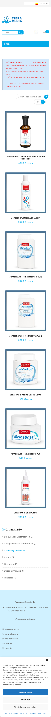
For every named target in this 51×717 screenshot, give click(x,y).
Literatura (9, 564)
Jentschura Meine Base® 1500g (26, 276)
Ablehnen (25, 699)
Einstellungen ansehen (25, 707)
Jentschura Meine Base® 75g (25, 454)
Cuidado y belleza (13, 550)
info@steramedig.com (25, 619)
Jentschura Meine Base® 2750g (25, 336)
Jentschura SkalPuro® (25, 512)
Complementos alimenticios (18, 543)
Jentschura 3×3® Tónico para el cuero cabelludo (25, 157)
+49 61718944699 (39, 607)
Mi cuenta (7, 648)
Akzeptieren (25, 692)
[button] (47, 660)
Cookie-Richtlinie (11, 713)
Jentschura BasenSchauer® (25, 218)
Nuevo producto (10, 629)
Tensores (8, 577)
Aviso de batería (10, 634)
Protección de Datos (27, 713)
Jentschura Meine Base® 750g (25, 394)
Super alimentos (12, 571)
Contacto (7, 643)
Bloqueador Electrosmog (17, 536)
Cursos (7, 557)
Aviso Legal (42, 713)
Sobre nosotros (10, 638)
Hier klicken (39, 62)
